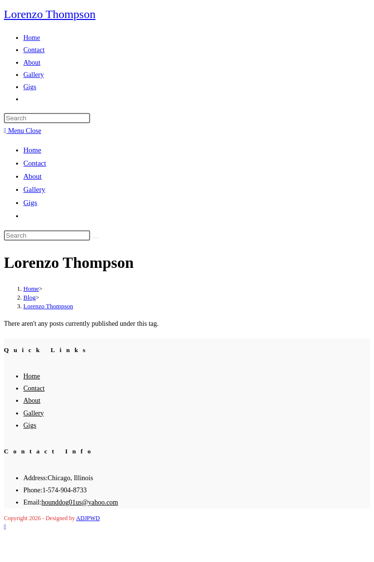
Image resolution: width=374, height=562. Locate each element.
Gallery (34, 189)
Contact (34, 163)
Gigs (30, 202)
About (32, 176)
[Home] (31, 288)
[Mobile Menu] (22, 130)
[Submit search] (95, 238)
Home (32, 150)
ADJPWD (88, 518)
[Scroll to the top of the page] (5, 527)
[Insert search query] (47, 118)
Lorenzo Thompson (49, 14)
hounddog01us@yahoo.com (79, 502)
